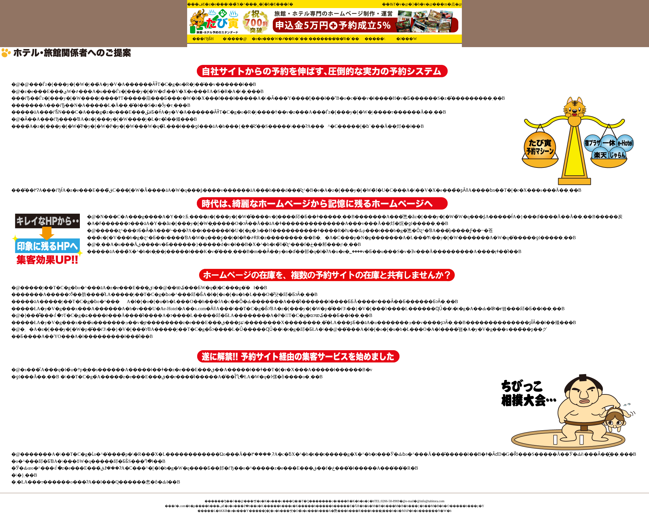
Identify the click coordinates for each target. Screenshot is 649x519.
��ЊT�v (391, 4)
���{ (414, 506)
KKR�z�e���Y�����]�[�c (247, 511)
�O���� (453, 506)
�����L (206, 511)
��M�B (431, 506)
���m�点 (443, 4)
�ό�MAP (401, 511)
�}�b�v (417, 4)
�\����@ (235, 38)
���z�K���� (296, 506)
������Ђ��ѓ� (221, 501)
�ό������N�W (430, 511)
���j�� (380, 511)
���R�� (358, 511)
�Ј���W (406, 38)
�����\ (375, 38)
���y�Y (475, 506)
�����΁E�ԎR (346, 506)
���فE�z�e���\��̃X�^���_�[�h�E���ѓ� (240, 4)
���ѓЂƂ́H (203, 38)
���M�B (395, 506)
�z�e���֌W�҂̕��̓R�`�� (280, 38)
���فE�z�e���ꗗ (228, 506)
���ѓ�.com (175, 506)
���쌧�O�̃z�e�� (297, 511)
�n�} (364, 501)
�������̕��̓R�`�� (334, 38)
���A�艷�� (331, 511)
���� (322, 506)
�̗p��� (197, 506)
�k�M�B (372, 506)
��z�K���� (263, 506)
